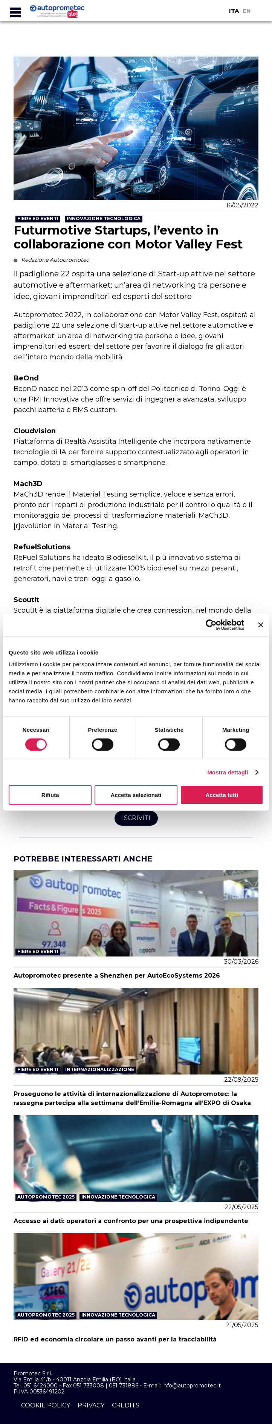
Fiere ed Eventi (37, 218)
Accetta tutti (221, 795)
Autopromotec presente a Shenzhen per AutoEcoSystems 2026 (117, 975)
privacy (91, 1405)
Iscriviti (136, 818)
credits (125, 1405)
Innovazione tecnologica (104, 218)
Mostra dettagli (227, 772)
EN (247, 10)
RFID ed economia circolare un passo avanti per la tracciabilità (115, 1339)
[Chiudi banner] (260, 624)
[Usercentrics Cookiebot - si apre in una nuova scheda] (211, 624)
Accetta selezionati (135, 795)
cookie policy (45, 1405)
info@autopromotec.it (191, 1385)
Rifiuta (50, 795)
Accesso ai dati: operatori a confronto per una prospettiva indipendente (131, 1221)
